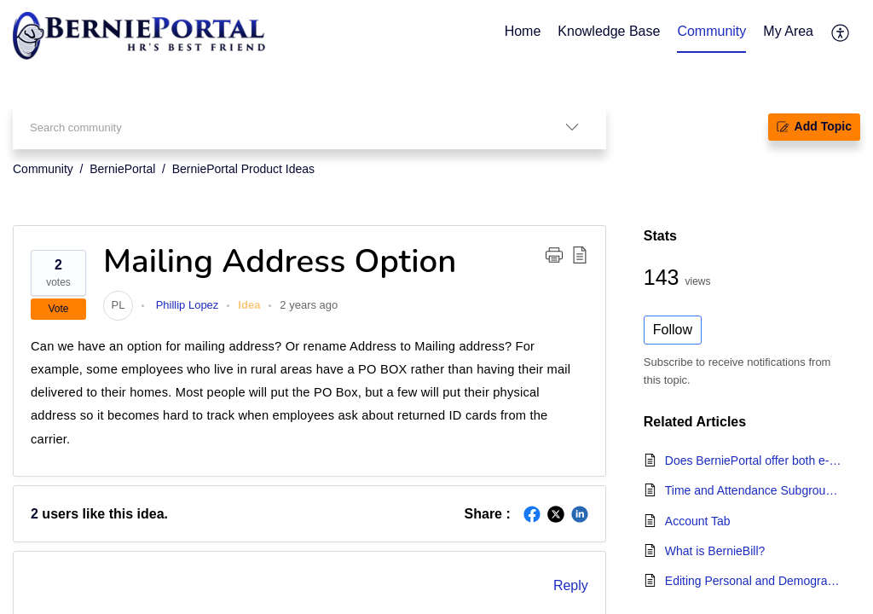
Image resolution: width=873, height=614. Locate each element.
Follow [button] (672, 329)
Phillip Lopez (185, 304)
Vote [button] (58, 309)
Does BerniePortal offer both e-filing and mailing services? (754, 460)
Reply (570, 585)
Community (43, 169)
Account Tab (698, 521)
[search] (275, 126)
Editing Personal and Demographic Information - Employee (754, 581)
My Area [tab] (788, 31)
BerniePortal (122, 169)
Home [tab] (523, 31)
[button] (841, 32)
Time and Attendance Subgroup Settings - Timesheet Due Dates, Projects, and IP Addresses (754, 490)
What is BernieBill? (715, 551)
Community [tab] (711, 31)
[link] (118, 304)
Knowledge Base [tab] (609, 31)
